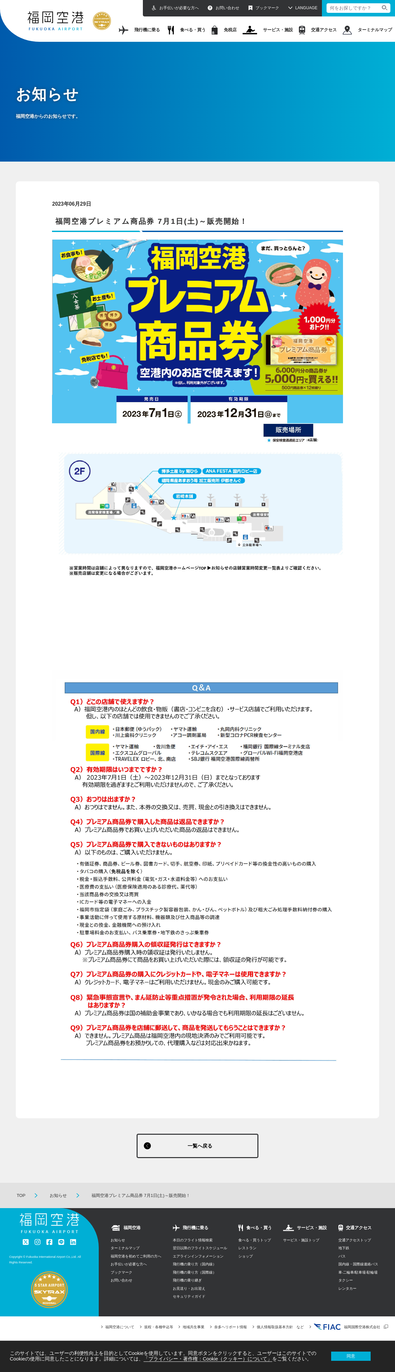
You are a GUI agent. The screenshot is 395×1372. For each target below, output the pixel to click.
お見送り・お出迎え (189, 1289)
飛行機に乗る (139, 30)
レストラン (247, 1249)
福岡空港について (119, 1328)
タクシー (345, 1281)
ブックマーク (264, 8)
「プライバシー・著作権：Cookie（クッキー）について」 (208, 1358)
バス (342, 1257)
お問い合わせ (223, 8)
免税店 (224, 30)
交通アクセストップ (354, 1241)
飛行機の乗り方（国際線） (194, 1273)
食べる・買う (187, 30)
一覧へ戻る (200, 1146)
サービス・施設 (268, 30)
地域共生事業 (193, 1328)
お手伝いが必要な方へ (175, 8)
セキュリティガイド (189, 1297)
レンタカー (347, 1289)
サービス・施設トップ (301, 1241)
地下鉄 (343, 1249)
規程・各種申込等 (158, 1328)
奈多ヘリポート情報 (230, 1328)
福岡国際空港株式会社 (347, 1328)
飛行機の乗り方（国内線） (194, 1265)
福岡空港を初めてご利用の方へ (136, 1257)
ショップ (245, 1257)
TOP (21, 1196)
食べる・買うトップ (254, 1241)
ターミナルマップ (367, 30)
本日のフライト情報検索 (193, 1241)
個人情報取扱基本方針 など (280, 1328)
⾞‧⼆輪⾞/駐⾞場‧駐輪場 (358, 1273)
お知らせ (58, 1196)
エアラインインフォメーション (198, 1257)
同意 (351, 1356)
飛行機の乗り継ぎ (187, 1281)
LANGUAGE (306, 8)
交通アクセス (318, 30)
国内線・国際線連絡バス (358, 1265)
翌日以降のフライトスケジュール (200, 1249)
